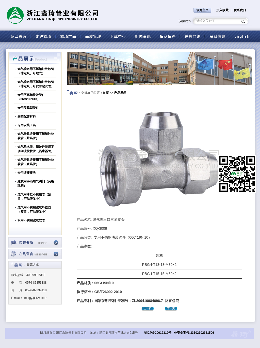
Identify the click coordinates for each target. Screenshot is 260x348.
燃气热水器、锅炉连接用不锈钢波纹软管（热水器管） (36, 149)
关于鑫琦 (42, 36)
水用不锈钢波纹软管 (31, 220)
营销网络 (192, 36)
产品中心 (67, 36)
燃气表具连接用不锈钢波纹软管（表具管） (36, 162)
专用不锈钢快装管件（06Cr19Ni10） (31, 97)
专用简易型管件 (28, 108)
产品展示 (120, 93)
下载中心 (117, 36)
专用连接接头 (27, 173)
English (242, 36)
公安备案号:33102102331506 (194, 333)
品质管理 (92, 36)
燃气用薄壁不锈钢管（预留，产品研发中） (34, 196)
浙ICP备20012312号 (157, 333)
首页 (106, 93)
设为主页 (202, 10)
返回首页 (18, 36)
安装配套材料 (27, 116)
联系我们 (240, 10)
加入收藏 (222, 10)
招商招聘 (167, 36)
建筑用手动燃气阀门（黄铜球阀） (36, 183)
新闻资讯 (142, 36)
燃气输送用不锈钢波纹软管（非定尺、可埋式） (36, 71)
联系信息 (217, 36)
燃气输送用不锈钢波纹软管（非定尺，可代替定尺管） (36, 84)
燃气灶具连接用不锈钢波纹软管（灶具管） (36, 136)
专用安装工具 (27, 125)
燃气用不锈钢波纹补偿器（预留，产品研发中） (34, 209)
